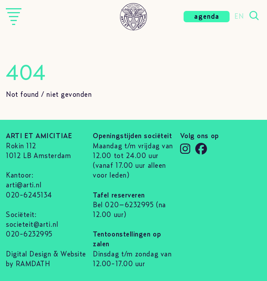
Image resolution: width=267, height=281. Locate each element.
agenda (206, 16)
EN (239, 16)
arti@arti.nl (23, 185)
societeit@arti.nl (32, 224)
